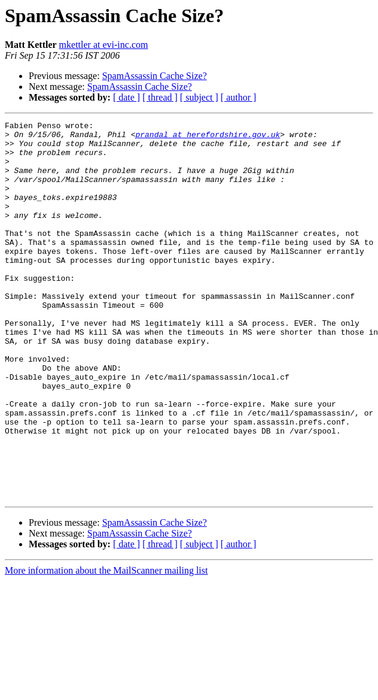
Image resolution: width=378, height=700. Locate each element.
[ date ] (126, 97)
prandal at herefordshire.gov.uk (207, 137)
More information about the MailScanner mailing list (106, 646)
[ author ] (239, 97)
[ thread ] (160, 97)
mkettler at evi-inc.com (103, 45)
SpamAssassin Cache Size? (154, 76)
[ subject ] (199, 97)
